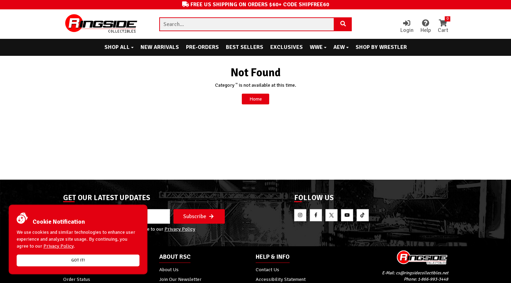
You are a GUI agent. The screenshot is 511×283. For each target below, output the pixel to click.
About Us (169, 269)
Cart (443, 27)
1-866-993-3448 (433, 279)
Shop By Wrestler (381, 47)
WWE (318, 47)
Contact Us (267, 269)
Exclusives (286, 47)
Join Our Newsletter (180, 279)
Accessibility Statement (281, 279)
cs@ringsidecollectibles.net (422, 273)
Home (255, 99)
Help (425, 27)
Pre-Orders (202, 47)
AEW (341, 47)
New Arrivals (159, 47)
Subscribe (198, 216)
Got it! (78, 260)
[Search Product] (343, 24)
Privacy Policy (179, 229)
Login (407, 27)
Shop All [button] (119, 47)
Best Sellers (244, 47)
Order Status (76, 279)
